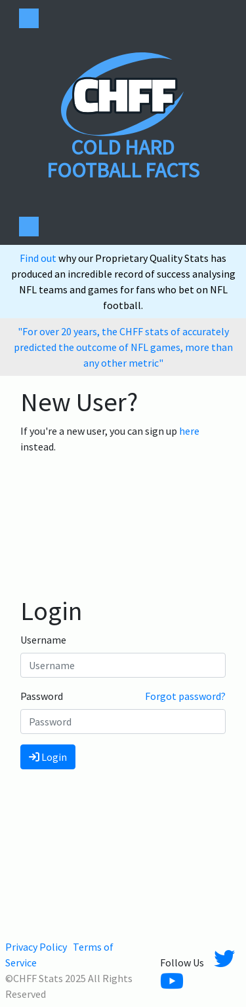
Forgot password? (185, 696)
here (189, 430)
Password (41, 696)
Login (48, 756)
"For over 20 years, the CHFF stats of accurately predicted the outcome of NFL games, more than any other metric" (123, 347)
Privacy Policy (36, 946)
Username (43, 639)
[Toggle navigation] (28, 18)
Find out (39, 258)
